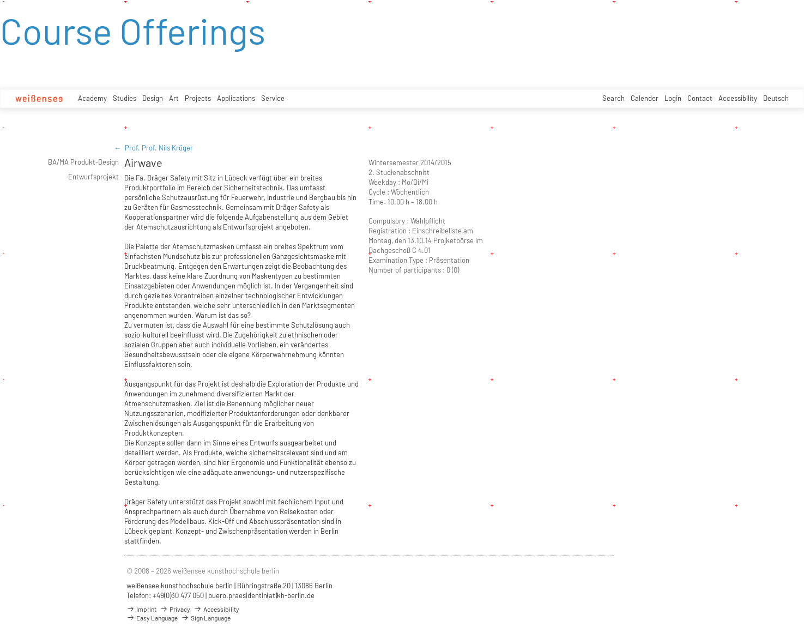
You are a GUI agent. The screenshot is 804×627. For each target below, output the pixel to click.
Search (613, 98)
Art (174, 98)
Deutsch (776, 98)
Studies (124, 98)
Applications (236, 98)
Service (273, 98)
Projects (198, 98)
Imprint (141, 609)
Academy (92, 98)
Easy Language (152, 618)
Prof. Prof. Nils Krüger (159, 147)
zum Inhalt (0, 0)
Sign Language (206, 618)
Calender (644, 98)
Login (672, 98)
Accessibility (737, 98)
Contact (699, 98)
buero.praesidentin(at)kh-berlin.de (261, 595)
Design (152, 98)
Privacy (175, 609)
